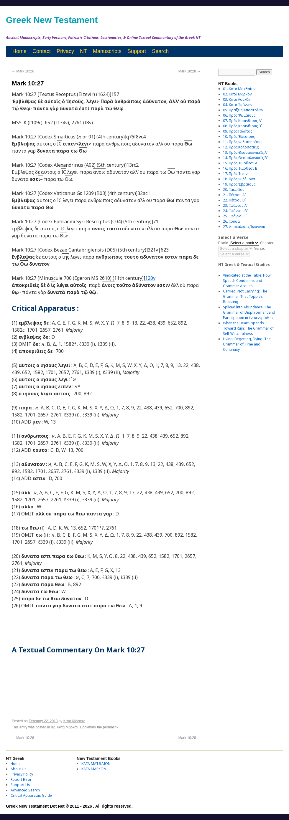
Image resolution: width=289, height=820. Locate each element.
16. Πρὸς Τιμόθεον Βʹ (240, 168)
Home (19, 51)
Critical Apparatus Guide (31, 795)
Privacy (65, 51)
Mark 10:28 (189, 71)
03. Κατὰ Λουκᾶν (236, 99)
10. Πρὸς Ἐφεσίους (239, 136)
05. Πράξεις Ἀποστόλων (243, 110)
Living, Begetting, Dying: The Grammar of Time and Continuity (247, 344)
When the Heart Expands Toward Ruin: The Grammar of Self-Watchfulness (248, 328)
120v (150, 278)
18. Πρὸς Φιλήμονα (239, 178)
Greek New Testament (52, 20)
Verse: (259, 248)
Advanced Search (25, 790)
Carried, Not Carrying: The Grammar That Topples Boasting (245, 296)
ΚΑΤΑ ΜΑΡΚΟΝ (93, 768)
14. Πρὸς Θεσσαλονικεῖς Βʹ (245, 157)
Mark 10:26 (23, 71)
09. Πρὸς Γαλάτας (237, 131)
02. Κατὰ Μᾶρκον (64, 727)
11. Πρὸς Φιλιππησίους (242, 141)
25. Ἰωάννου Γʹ (235, 216)
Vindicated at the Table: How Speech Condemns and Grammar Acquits (246, 280)
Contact (41, 51)
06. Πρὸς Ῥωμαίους (239, 115)
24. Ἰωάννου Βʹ (235, 210)
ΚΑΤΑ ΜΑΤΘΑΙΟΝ (96, 763)
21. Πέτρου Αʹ (234, 194)
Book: (223, 242)
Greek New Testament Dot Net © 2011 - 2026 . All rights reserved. (69, 806)
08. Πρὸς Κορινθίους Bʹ (242, 125)
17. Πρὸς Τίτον (235, 173)
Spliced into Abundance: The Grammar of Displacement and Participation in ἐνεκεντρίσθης (249, 312)
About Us (19, 768)
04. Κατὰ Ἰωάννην (237, 104)
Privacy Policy (22, 774)
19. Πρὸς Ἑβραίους (239, 184)
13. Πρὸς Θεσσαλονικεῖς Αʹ (245, 152)
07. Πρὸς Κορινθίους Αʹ (242, 120)
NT (83, 51)
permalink (110, 727)
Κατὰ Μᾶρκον (74, 721)
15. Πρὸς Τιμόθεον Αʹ (240, 163)
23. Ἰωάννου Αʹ (235, 205)
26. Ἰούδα (231, 221)
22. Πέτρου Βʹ (234, 200)
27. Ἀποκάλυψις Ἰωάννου (244, 226)
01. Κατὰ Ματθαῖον (239, 88)
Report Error (21, 779)
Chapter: (267, 242)
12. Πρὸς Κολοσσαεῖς (241, 147)
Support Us (20, 784)
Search (160, 51)
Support (136, 51)
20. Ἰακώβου (233, 189)
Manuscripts (107, 51)
